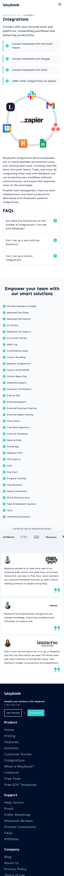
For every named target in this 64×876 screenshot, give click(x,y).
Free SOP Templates (20, 785)
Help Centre (13, 802)
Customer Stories (18, 754)
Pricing (9, 736)
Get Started (13, 713)
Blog (7, 857)
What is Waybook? (19, 766)
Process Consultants (20, 827)
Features (11, 742)
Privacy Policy (15, 869)
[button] (60, 4)
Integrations (14, 760)
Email (8, 809)
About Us (11, 863)
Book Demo (36, 713)
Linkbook (11, 772)
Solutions (11, 748)
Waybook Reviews (18, 821)
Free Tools (12, 779)
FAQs (8, 833)
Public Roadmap (17, 815)
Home (9, 730)
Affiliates (11, 839)
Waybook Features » (12, 15)
